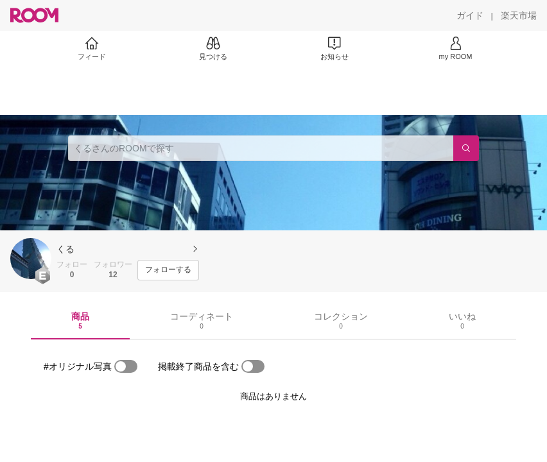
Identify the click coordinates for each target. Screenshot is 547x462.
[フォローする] (168, 270)
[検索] (466, 148)
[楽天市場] (519, 15)
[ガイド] (469, 15)
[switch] (125, 366)
